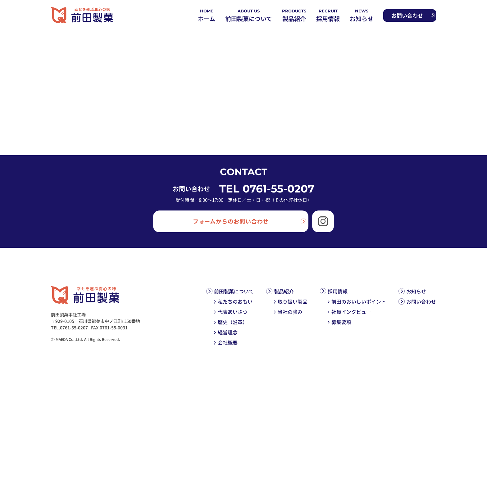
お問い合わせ (421, 301)
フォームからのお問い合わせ (231, 221)
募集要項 (341, 322)
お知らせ (416, 291)
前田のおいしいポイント (358, 301)
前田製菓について (234, 291)
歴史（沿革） (233, 322)
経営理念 (228, 332)
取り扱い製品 (292, 301)
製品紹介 (284, 291)
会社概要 (228, 342)
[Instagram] (323, 221)
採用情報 (338, 291)
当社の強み (290, 311)
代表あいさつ (233, 311)
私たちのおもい (235, 301)
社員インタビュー (351, 311)
